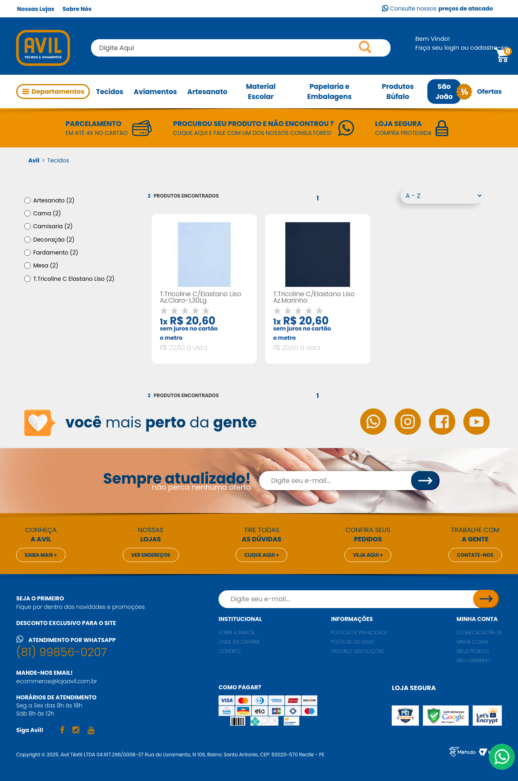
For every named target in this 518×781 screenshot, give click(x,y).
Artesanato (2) (53, 200)
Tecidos (109, 92)
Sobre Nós (76, 9)
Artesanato (207, 92)
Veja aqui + (368, 555)
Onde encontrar (239, 641)
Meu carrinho (473, 660)
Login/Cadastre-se (479, 632)
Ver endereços (150, 555)
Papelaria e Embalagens (329, 91)
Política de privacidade (359, 632)
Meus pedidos (472, 651)
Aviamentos (155, 92)
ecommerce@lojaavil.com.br (56, 681)
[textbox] (241, 48)
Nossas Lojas (35, 9)
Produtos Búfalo (398, 91)
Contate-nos (475, 555)
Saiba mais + (41, 555)
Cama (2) (47, 213)
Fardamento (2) (55, 252)
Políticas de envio (353, 641)
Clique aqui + (261, 555)
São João (444, 91)
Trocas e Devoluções (357, 651)
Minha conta (477, 619)
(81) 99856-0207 (61, 652)
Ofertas (481, 92)
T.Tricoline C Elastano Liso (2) (74, 279)
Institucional (240, 619)
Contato (230, 651)
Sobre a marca (237, 632)
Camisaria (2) (53, 226)
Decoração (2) (53, 240)
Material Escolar (261, 91)
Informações (352, 619)
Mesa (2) (45, 265)
